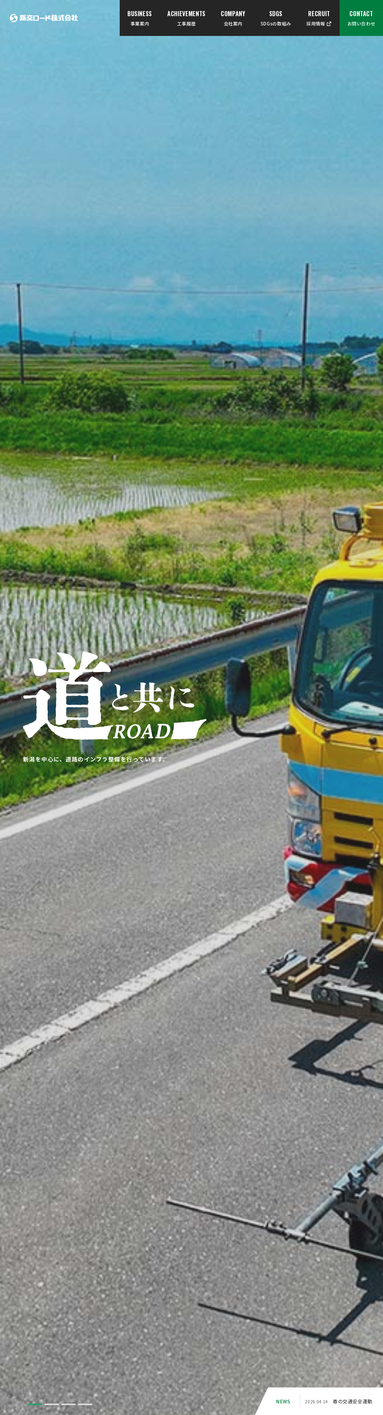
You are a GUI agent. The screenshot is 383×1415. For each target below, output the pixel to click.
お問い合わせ (361, 17)
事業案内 (139, 17)
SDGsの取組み (276, 17)
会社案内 (233, 17)
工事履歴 (186, 17)
